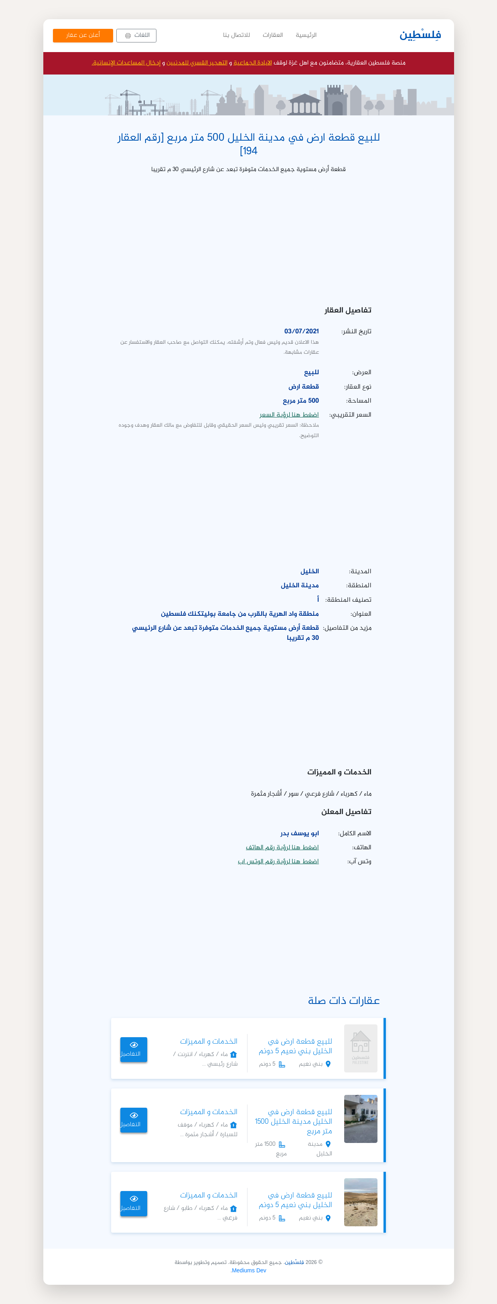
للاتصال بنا (236, 35)
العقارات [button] (273, 35)
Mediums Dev (249, 1271)
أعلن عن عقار (83, 35)
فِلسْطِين (420, 35)
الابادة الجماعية (252, 63)
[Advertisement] (248, 237)
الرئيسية (306, 35)
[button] (136, 35)
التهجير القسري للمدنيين (196, 63)
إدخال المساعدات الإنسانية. (126, 63)
